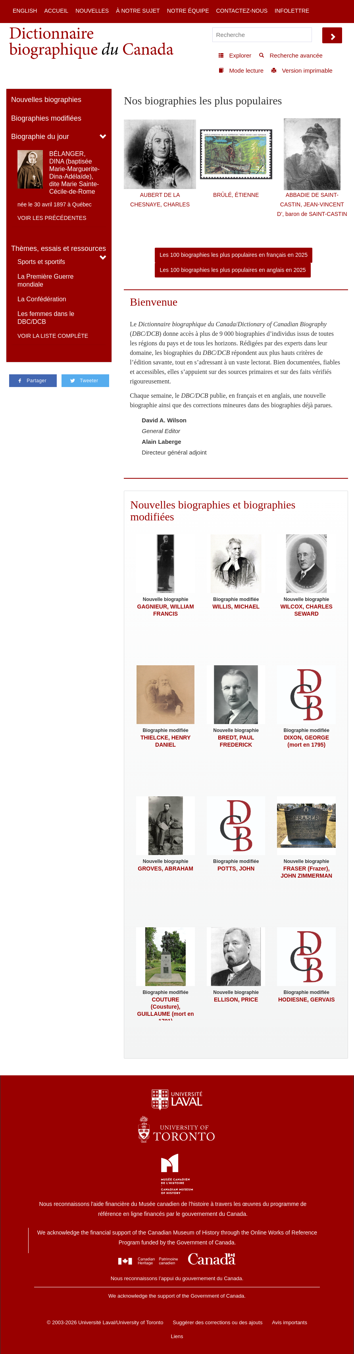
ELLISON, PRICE (236, 999)
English (25, 11)
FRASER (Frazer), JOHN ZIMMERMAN (306, 872)
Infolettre (292, 11)
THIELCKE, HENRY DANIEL (165, 741)
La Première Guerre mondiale (45, 280)
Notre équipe (188, 11)
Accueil (56, 11)
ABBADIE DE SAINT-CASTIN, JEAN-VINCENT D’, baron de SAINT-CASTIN (312, 204)
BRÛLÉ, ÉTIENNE (236, 195)
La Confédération (41, 299)
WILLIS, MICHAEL (236, 606)
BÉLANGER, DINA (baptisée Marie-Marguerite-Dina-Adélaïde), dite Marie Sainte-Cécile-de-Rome (74, 172)
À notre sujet (138, 11)
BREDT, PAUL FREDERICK (236, 741)
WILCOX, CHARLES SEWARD (306, 610)
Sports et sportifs (41, 261)
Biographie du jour (40, 137)
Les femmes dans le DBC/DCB (45, 317)
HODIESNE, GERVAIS (306, 999)
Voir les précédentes (52, 218)
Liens (177, 1336)
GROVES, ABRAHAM (165, 868)
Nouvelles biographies (46, 100)
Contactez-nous (241, 11)
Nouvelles (92, 11)
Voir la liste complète (52, 336)
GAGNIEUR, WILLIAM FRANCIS (165, 610)
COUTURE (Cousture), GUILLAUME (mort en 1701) (165, 1010)
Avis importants (289, 1322)
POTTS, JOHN (235, 868)
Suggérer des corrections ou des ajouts (217, 1322)
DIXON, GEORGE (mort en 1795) (306, 741)
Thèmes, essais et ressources (58, 248)
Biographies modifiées (46, 118)
